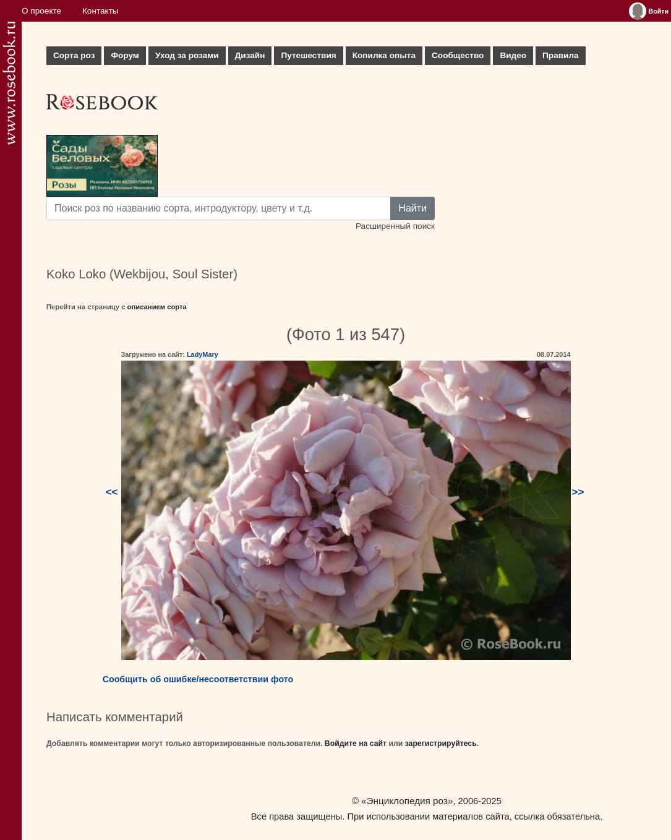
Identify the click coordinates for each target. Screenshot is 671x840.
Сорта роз (74, 55)
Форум (125, 55)
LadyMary (202, 354)
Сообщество (458, 55)
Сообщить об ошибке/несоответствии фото (198, 679)
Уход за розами (187, 55)
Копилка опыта (384, 55)
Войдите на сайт (356, 743)
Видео (513, 55)
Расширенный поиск (395, 226)
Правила (560, 55)
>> (578, 492)
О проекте (41, 10)
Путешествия (308, 55)
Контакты (100, 10)
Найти (412, 208)
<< (112, 492)
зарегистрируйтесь (441, 743)
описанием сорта (157, 307)
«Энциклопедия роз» (407, 800)
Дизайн (250, 55)
